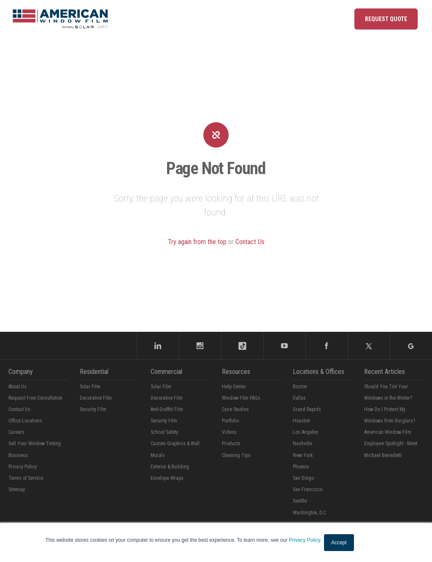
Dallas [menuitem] (299, 398)
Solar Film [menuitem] (90, 387)
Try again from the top (197, 242)
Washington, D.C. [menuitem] (310, 513)
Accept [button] (339, 543)
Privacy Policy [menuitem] (22, 467)
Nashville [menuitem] (302, 443)
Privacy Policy (304, 540)
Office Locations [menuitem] (25, 421)
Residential (94, 372)
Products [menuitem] (231, 443)
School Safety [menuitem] (164, 432)
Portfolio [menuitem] (230, 421)
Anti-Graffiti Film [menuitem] (167, 409)
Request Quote (386, 19)
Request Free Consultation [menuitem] (35, 398)
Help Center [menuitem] (234, 387)
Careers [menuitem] (16, 432)
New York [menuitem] (303, 455)
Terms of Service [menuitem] (25, 478)
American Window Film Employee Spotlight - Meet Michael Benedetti (390, 443)
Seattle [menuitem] (300, 501)
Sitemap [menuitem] (16, 489)
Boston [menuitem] (300, 387)
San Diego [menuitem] (303, 478)
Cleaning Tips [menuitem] (236, 455)
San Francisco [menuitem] (307, 489)
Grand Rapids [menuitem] (307, 409)
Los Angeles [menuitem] (306, 432)
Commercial (166, 372)
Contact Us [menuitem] (19, 409)
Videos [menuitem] (229, 432)
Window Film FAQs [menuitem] (241, 398)
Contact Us (250, 242)
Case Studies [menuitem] (235, 409)
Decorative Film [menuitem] (96, 398)
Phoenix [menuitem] (301, 467)
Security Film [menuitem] (93, 409)
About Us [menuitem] (17, 387)
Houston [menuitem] (301, 421)
